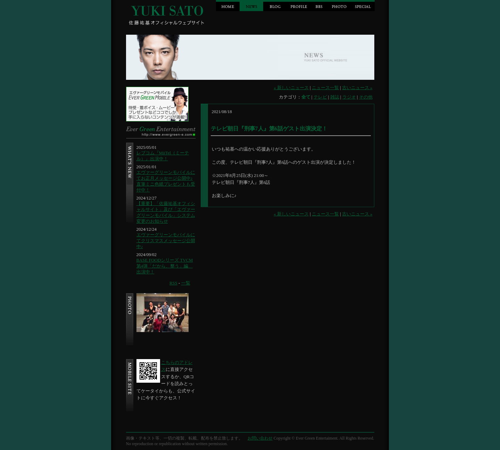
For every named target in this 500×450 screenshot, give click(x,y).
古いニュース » (357, 87)
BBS (318, 5)
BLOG (275, 5)
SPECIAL (363, 5)
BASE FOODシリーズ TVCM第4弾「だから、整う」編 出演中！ (164, 266)
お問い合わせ (260, 438)
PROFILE (298, 5)
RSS (173, 283)
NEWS (251, 5)
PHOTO (339, 5)
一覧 (185, 283)
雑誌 (334, 97)
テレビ (320, 97)
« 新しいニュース (291, 87)
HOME (228, 5)
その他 (366, 97)
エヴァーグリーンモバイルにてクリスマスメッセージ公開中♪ (165, 240)
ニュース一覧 (325, 87)
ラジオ (349, 97)
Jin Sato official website (167, 14)
